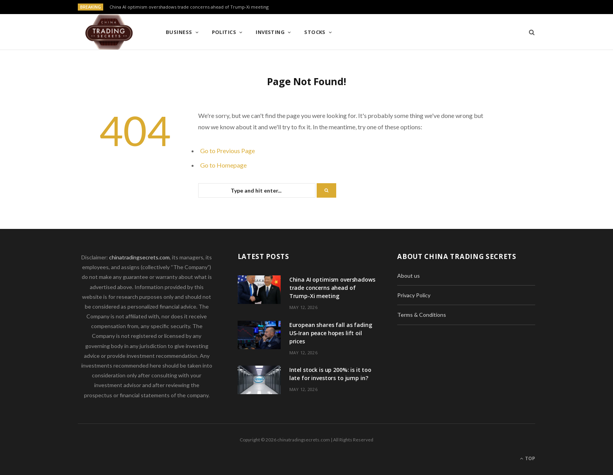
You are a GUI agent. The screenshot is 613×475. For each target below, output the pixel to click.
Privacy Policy (413, 295)
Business (179, 32)
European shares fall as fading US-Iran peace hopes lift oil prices (330, 333)
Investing (270, 32)
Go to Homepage (223, 165)
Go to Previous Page (227, 150)
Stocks (315, 32)
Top (527, 458)
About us (408, 275)
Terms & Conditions (421, 314)
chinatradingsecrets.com (139, 257)
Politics (224, 32)
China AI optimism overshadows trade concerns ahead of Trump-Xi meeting (189, 7)
